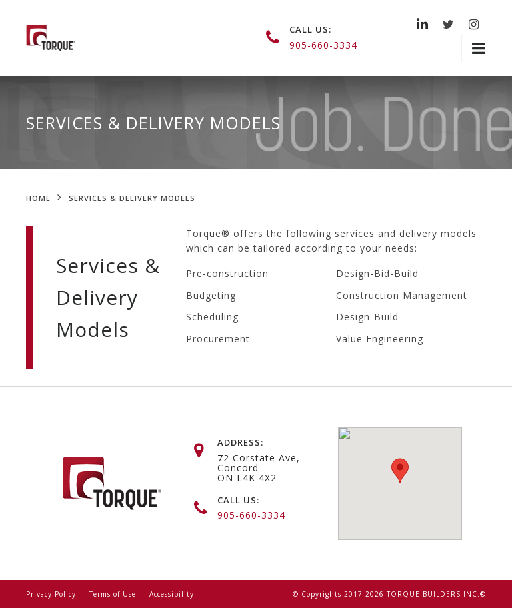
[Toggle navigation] (473, 49)
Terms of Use (112, 594)
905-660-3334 (323, 45)
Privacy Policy (51, 594)
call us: (310, 29)
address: (240, 442)
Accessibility (171, 594)
